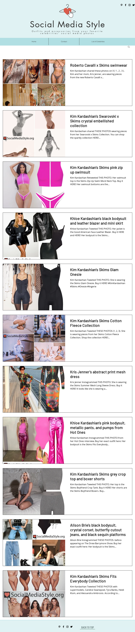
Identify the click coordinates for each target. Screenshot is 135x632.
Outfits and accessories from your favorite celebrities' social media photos (67, 32)
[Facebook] (125, 5)
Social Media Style (67, 24)
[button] (128, 47)
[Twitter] (133, 5)
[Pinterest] (121, 5)
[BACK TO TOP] (87, 627)
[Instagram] (129, 5)
